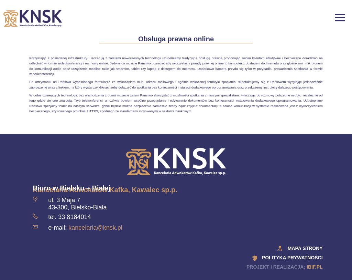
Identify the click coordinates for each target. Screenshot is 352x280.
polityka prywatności (292, 257)
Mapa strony (305, 248)
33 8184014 (74, 217)
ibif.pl (315, 267)
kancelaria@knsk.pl (95, 227)
